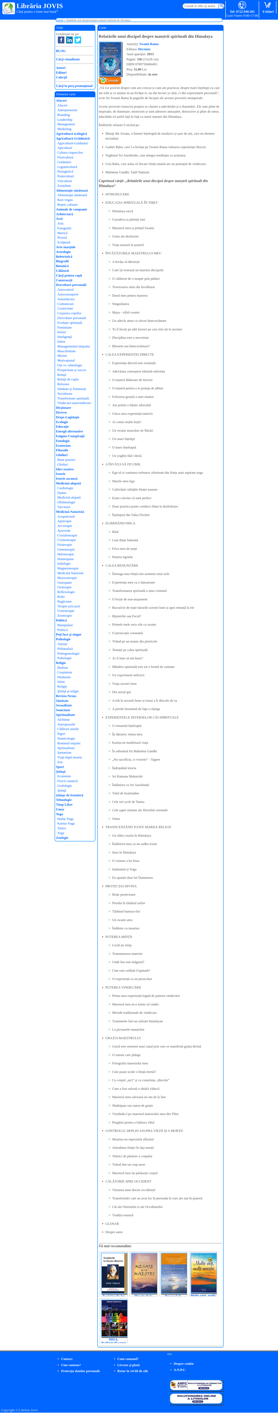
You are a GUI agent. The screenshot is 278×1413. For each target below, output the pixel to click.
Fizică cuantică (67, 781)
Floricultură (65, 157)
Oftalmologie (66, 502)
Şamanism (64, 752)
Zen (60, 762)
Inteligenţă (64, 337)
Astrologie (63, 252)
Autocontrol (65, 289)
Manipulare (65, 625)
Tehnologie (64, 800)
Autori (61, 68)
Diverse (61, 412)
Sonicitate (63, 710)
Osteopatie (64, 582)
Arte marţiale (66, 247)
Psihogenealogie (68, 653)
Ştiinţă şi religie (68, 691)
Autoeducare (66, 299)
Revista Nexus (66, 696)
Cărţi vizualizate (68, 59)
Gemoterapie (66, 549)
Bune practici (66, 460)
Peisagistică (65, 171)
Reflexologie (66, 592)
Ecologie (62, 422)
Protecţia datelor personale (80, 1371)
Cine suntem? (71, 1365)
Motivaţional (66, 360)
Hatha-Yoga (65, 819)
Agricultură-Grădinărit (73, 138)
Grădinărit (64, 162)
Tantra (61, 828)
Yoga (59, 814)
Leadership (65, 120)
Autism (62, 644)
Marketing (64, 129)
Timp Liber (64, 804)
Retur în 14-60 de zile (132, 1371)
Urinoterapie (66, 611)
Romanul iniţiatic (69, 743)
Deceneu (144, 49)
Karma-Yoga (66, 823)
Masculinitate (66, 351)
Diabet (61, 493)
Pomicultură (65, 176)
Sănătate (62, 701)
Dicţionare (63, 408)
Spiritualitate (65, 715)
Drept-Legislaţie (67, 417)
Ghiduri (62, 455)
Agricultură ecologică (71, 134)
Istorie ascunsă (66, 478)
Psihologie (63, 639)
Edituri (61, 72)
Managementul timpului (73, 346)
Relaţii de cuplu (68, 379)
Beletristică (64, 256)
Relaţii (61, 375)
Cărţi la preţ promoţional (74, 86)
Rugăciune (64, 601)
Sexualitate (64, 705)
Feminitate (64, 327)
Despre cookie (184, 1364)
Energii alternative (69, 431)
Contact (67, 1359)
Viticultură (64, 181)
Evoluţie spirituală (69, 323)
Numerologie (66, 738)
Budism (62, 667)
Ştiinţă (61, 772)
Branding (63, 115)
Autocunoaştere (68, 294)
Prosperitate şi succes (71, 370)
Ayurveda (63, 530)
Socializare (65, 393)
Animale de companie (71, 209)
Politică (61, 620)
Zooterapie (64, 615)
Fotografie (64, 228)
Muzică (62, 233)
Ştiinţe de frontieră (69, 795)
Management (66, 124)
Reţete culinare (67, 204)
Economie (64, 776)
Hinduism (64, 677)
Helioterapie (65, 554)
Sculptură (63, 242)
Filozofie (62, 450)
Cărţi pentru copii (69, 275)
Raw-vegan (65, 200)
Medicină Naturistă (70, 512)
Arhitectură (64, 214)
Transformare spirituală (73, 398)
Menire (62, 356)
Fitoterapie (64, 545)
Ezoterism (63, 446)
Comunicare (65, 304)
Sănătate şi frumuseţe (71, 389)
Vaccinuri (63, 507)
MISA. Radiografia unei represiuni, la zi (113, 1343)
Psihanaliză (65, 649)
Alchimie (63, 719)
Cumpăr (112, 81)
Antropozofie (66, 724)
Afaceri (61, 100)
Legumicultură (67, 167)
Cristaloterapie (67, 535)
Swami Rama (149, 44)
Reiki (61, 597)
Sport (60, 767)
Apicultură (64, 148)
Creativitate (65, 308)
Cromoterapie (66, 540)
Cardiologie (65, 488)
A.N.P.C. (180, 1370)
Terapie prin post (68, 606)
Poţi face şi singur (69, 634)
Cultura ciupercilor (70, 152)
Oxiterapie (64, 587)
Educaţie (62, 426)
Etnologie (63, 441)
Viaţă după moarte (69, 757)
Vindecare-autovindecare (74, 403)
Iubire (61, 341)
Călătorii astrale (68, 729)
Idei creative (65, 469)
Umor (60, 809)
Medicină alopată (68, 483)
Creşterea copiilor (69, 313)
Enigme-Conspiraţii (70, 436)
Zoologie (62, 838)
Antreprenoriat (67, 110)
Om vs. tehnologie (69, 365)
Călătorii (62, 271)
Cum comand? (128, 1359)
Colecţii (61, 77)
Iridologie (64, 563)
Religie (61, 663)
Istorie (60, 474)
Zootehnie (64, 186)
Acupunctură (66, 516)
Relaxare (63, 384)
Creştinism (64, 672)
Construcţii (64, 280)
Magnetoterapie (68, 568)
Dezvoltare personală (71, 285)
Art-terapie (64, 526)
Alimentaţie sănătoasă (72, 190)
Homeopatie (65, 559)
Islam (61, 682)
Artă (59, 219)
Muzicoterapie (67, 578)
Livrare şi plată (128, 1365)
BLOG (61, 51)
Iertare (61, 332)
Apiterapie (64, 521)
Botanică (62, 266)
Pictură (62, 237)
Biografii (62, 261)
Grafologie (64, 786)
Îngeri (61, 734)
